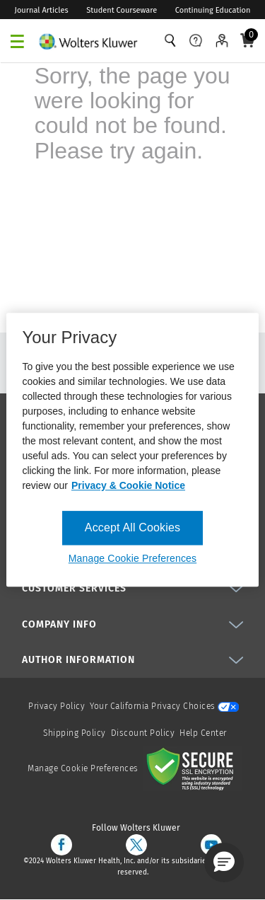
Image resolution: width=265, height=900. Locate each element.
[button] (224, 862)
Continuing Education (213, 10)
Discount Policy (143, 733)
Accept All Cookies (132, 527)
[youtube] (211, 844)
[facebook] (61, 844)
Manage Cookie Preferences (83, 768)
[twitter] (136, 844)
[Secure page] (192, 768)
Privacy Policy (56, 706)
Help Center (203, 733)
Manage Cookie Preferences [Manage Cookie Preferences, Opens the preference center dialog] (132, 559)
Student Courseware (121, 10)
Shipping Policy (74, 733)
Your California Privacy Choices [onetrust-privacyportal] (164, 706)
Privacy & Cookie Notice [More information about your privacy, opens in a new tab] (128, 485)
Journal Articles (42, 10)
